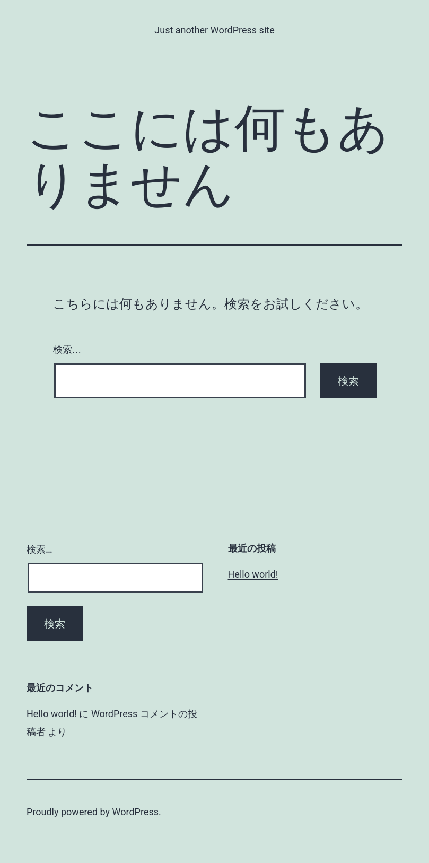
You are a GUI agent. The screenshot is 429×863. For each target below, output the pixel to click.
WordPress (135, 811)
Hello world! (253, 574)
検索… (67, 349)
